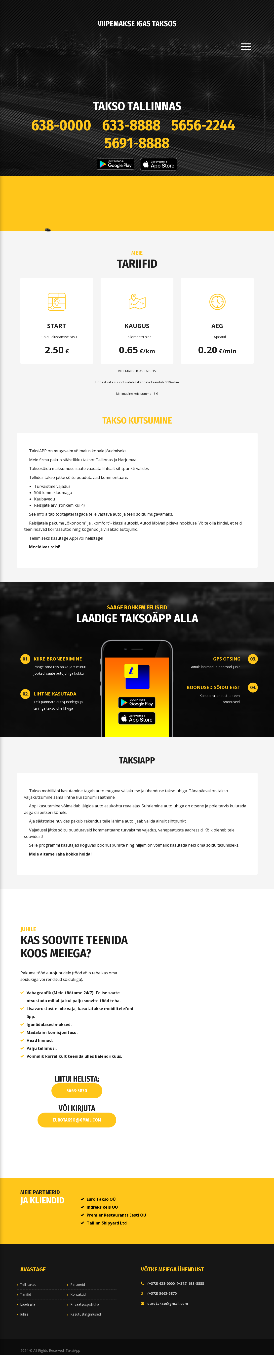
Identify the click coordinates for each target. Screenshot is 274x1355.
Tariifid (25, 1289)
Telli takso (28, 1279)
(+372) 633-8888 (190, 1278)
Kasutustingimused (85, 1309)
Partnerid (77, 1279)
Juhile (24, 1309)
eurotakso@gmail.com (77, 1115)
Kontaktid (78, 1289)
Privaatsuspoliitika (84, 1299)
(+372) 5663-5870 (162, 1288)
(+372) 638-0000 (161, 1278)
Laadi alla (27, 1299)
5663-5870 (77, 1086)
